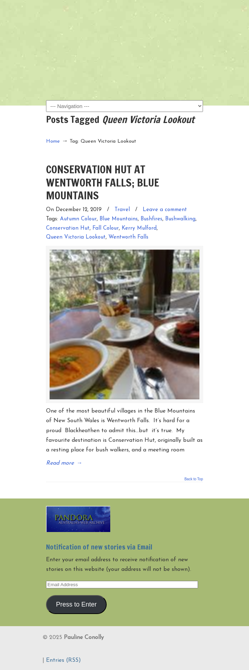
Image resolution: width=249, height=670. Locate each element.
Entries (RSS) (63, 660)
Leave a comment (165, 210)
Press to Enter (76, 604)
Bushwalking (180, 219)
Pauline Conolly (124, 18)
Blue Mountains (119, 219)
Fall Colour (105, 228)
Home (53, 141)
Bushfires (151, 219)
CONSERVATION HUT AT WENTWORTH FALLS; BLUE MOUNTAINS (102, 182)
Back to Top (193, 479)
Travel (122, 210)
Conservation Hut (68, 228)
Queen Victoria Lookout (76, 237)
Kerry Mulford (139, 228)
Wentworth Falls (128, 237)
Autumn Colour (78, 219)
